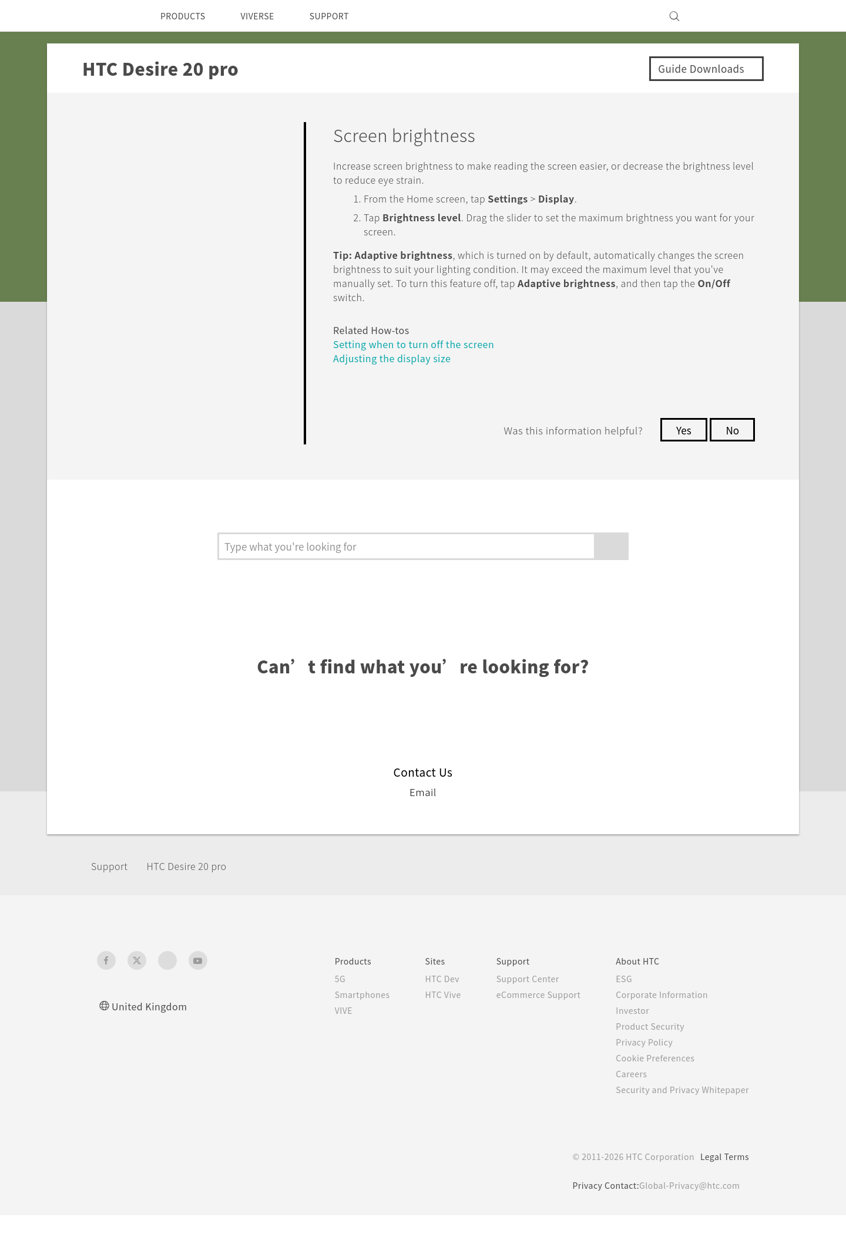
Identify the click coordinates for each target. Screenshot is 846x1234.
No (731, 430)
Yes (680, 430)
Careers (622, 1092)
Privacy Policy (636, 1061)
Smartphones (338, 1013)
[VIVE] (733, 16)
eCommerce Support (524, 1013)
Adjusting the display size (396, 357)
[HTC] (111, 16)
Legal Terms (723, 1175)
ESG (615, 997)
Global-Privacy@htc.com (687, 1204)
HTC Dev (422, 997)
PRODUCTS (186, 16)
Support (113, 883)
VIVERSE (267, 16)
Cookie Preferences (649, 1076)
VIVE (319, 1029)
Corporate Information (655, 1013)
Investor (624, 1029)
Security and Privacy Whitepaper (678, 1108)
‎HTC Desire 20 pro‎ (200, 883)
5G (314, 997)
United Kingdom (152, 1024)
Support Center (511, 997)
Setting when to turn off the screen (422, 343)
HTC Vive (422, 1013)
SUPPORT (345, 16)
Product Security (643, 1045)
